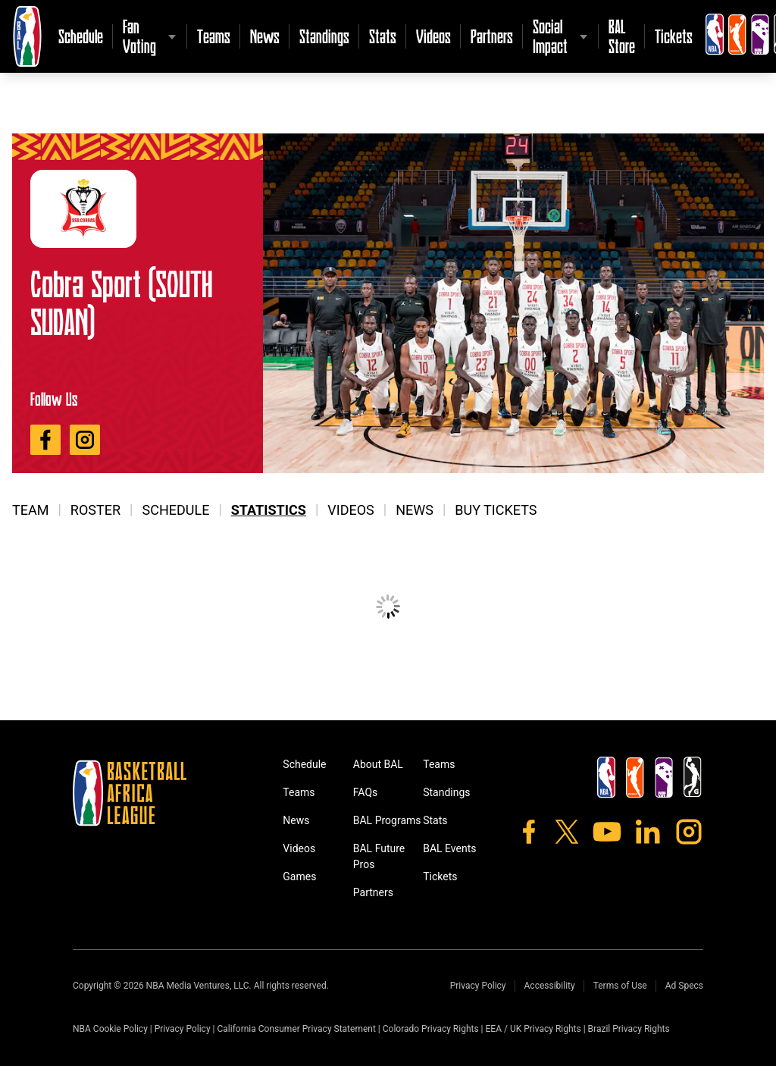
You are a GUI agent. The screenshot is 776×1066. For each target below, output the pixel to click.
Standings (324, 36)
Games (299, 876)
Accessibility (549, 985)
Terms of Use (620, 985)
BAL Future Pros (379, 856)
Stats (382, 36)
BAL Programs (387, 820)
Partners (492, 36)
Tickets (674, 36)
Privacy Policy (478, 985)
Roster (95, 510)
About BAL (378, 764)
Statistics (268, 510)
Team (30, 510)
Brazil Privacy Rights (629, 1029)
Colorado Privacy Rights (431, 1029)
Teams (213, 36)
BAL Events (449, 848)
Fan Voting (139, 36)
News (265, 36)
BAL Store (622, 36)
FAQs (365, 792)
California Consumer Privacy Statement (296, 1029)
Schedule (80, 36)
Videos (433, 36)
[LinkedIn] (647, 831)
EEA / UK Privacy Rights (533, 1029)
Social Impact (550, 36)
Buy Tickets (496, 510)
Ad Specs (684, 985)
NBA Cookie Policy (110, 1029)
